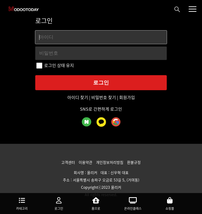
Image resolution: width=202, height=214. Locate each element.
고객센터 (68, 162)
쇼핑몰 (170, 203)
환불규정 (134, 162)
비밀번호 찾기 (103, 97)
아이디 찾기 (78, 97)
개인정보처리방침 (110, 162)
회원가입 (126, 97)
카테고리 (22, 203)
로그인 (59, 203)
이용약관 (86, 162)
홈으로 (96, 203)
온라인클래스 (133, 203)
